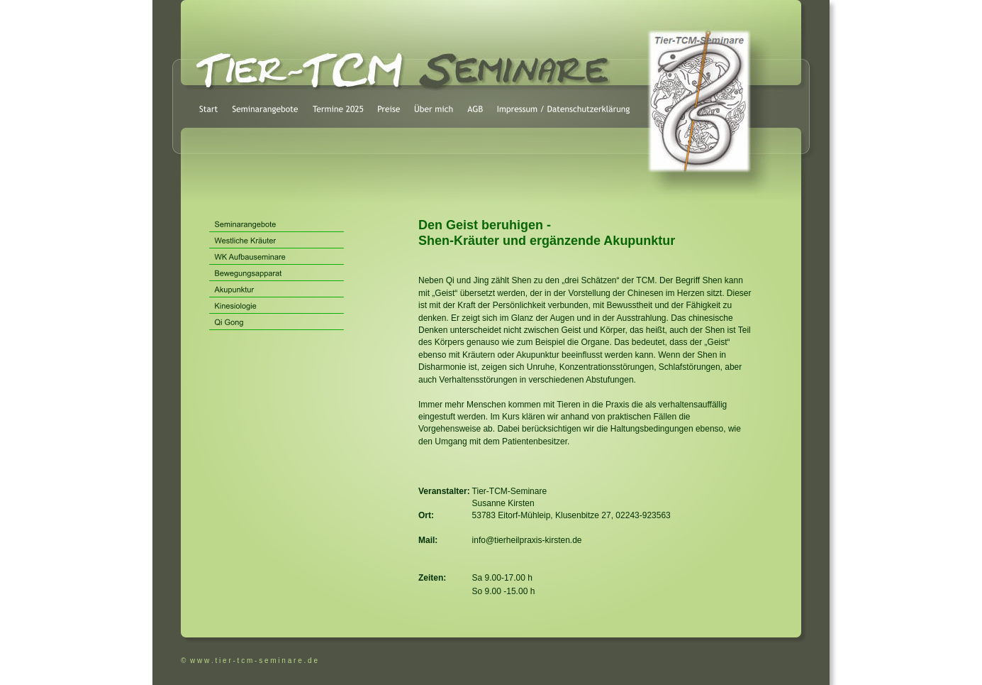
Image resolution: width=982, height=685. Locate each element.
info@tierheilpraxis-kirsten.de (527, 540)
